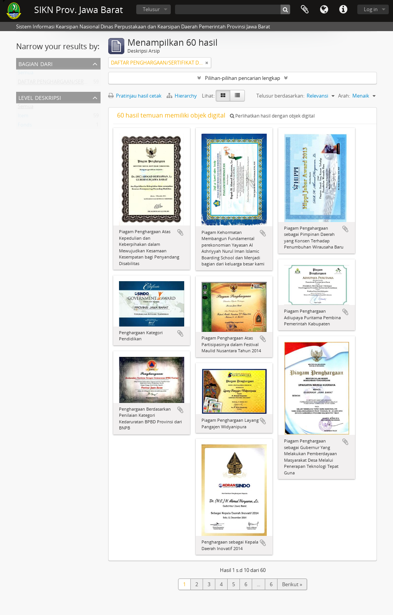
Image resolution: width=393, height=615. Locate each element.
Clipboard (304, 9)
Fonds (25, 126)
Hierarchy (182, 95)
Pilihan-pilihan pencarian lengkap (242, 78)
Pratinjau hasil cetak (135, 95)
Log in (371, 9)
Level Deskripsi (39, 97)
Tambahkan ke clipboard (180, 232)
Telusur (151, 9)
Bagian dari (35, 63)
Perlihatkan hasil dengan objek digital (272, 116)
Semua (25, 74)
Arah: (344, 95)
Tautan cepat (343, 9)
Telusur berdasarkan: (280, 95)
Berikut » (292, 584)
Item (23, 117)
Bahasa (324, 9)
